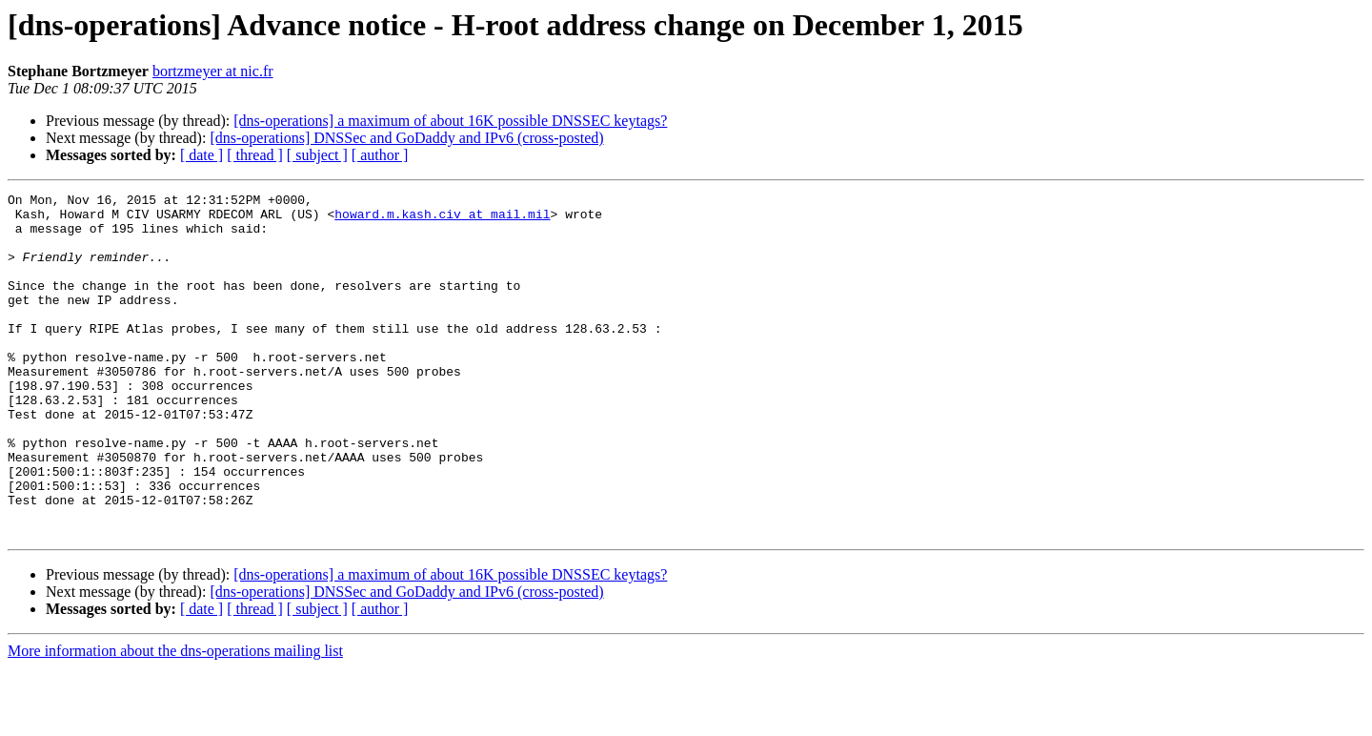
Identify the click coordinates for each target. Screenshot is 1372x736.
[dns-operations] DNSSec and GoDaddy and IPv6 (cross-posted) (406, 138)
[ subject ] (317, 155)
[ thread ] (255, 155)
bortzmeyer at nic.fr (212, 71)
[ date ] (201, 155)
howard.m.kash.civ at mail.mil (442, 219)
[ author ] (380, 155)
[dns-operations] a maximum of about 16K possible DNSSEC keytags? (450, 120)
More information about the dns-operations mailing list (175, 719)
